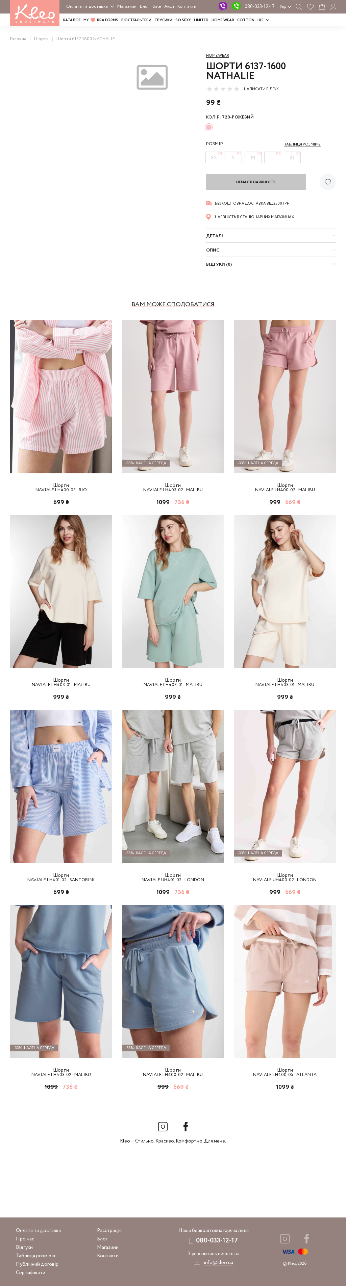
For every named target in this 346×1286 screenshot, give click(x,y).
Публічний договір (37, 1264)
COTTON (245, 20)
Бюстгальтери (136, 20)
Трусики (163, 20)
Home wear (217, 55)
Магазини (127, 6)
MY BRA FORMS (100, 20)
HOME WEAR (223, 20)
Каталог (71, 20)
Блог (144, 6)
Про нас (25, 1239)
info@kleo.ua (218, 1263)
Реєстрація (109, 1230)
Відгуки (24, 1247)
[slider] (223, 88)
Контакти (186, 6)
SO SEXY (183, 20)
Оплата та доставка (87, 6)
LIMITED (201, 20)
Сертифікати (30, 1273)
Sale (157, 6)
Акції (169, 6)
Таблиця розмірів (35, 1256)
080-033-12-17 (260, 6)
